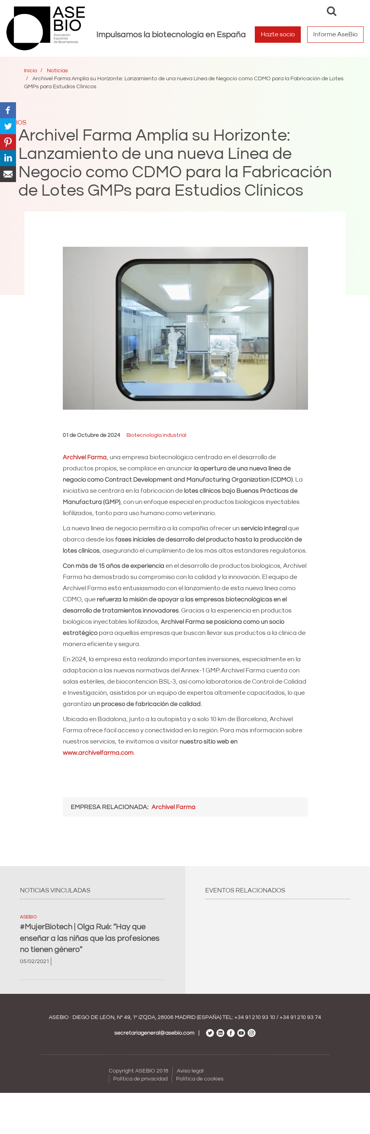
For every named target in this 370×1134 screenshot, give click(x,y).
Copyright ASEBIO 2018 (138, 1071)
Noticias (57, 70)
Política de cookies (200, 1079)
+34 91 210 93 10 (254, 1017)
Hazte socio (278, 34)
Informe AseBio (335, 34)
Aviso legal (190, 1071)
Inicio (30, 70)
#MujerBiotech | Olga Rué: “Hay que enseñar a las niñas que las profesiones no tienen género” (90, 938)
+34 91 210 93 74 (300, 1017)
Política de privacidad (140, 1079)
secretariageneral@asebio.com (154, 1033)
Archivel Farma (174, 807)
